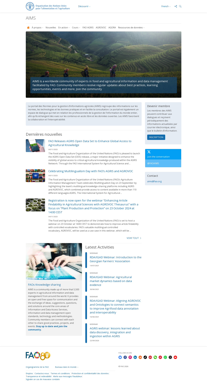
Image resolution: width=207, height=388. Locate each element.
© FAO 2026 (123, 366)
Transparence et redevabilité (38, 376)
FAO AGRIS (88, 27)
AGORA (112, 27)
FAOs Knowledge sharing (44, 284)
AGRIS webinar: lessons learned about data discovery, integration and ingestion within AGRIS (115, 332)
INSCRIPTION (156, 137)
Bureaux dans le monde (66, 367)
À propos (36, 27)
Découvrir (83, 6)
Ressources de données (130, 27)
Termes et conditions (60, 373)
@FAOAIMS (153, 163)
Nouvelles (51, 27)
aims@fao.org (154, 181)
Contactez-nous (42, 373)
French (165, 6)
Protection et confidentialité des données (90, 373)
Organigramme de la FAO (37, 367)
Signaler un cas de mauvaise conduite (43, 379)
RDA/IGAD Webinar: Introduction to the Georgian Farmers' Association (115, 259)
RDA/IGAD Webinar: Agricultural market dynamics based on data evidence (111, 281)
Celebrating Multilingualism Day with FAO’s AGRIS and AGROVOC (90, 171)
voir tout (134, 238)
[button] (179, 6)
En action (63, 27)
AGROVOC (101, 27)
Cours (75, 27)
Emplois (29, 373)
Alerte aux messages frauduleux (67, 376)
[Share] (174, 6)
